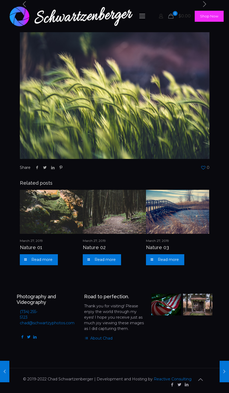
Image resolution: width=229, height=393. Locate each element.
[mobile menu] (142, 16)
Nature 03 (157, 247)
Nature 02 (94, 247)
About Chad (98, 338)
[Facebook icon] (172, 384)
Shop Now (209, 16)
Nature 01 (31, 247)
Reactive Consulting (173, 379)
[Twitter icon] (179, 384)
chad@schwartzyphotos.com (47, 323)
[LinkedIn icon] (187, 384)
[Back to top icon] (200, 379)
